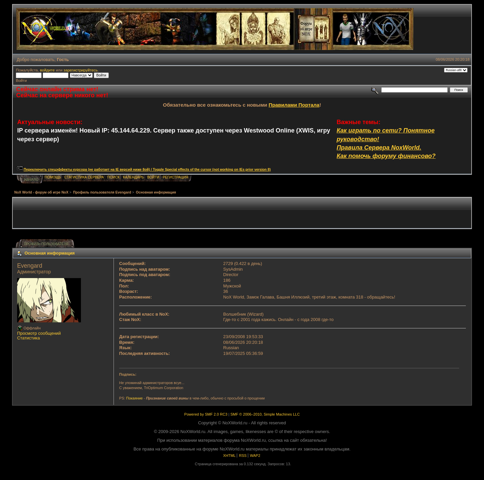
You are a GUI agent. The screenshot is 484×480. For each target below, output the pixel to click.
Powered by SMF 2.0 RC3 (205, 414)
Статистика (28, 337)
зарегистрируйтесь (80, 70)
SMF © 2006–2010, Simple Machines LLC (265, 414)
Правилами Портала (294, 105)
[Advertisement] (242, 213)
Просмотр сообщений (39, 333)
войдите (47, 70)
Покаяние (134, 398)
